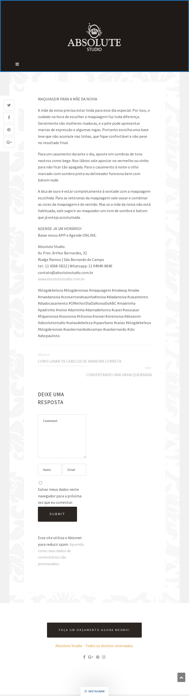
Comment (62, 436)
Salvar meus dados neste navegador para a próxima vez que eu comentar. (59, 496)
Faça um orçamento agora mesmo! (94, 630)
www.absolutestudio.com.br (61, 278)
